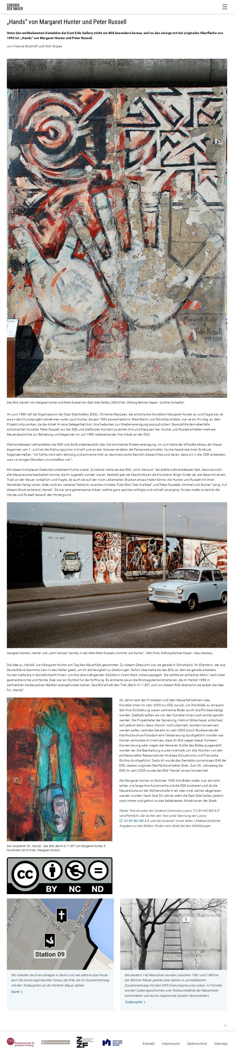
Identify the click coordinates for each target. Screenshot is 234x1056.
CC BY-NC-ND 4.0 (136, 820)
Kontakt (148, 1044)
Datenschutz (197, 1044)
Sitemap (220, 1044)
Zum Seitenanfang (225, 1025)
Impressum (171, 1044)
